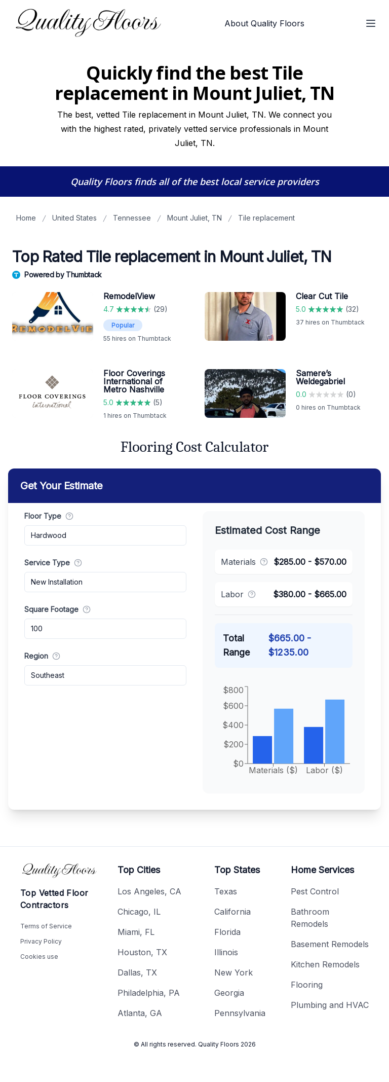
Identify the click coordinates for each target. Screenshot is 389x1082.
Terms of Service (46, 926)
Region (42, 656)
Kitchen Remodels (325, 964)
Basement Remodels (330, 944)
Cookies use (39, 956)
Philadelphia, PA (149, 993)
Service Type (53, 562)
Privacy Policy (41, 941)
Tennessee (132, 217)
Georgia (229, 993)
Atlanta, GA (140, 1013)
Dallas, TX (137, 972)
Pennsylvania (239, 1013)
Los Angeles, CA (149, 891)
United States (74, 217)
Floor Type (48, 516)
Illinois (226, 952)
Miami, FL (136, 932)
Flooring (307, 985)
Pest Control (315, 891)
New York (233, 972)
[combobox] (105, 535)
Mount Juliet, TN (194, 217)
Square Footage (57, 609)
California (232, 912)
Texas (225, 891)
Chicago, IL (139, 912)
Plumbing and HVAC (330, 1005)
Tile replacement (266, 217)
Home (26, 217)
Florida (227, 932)
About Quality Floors (264, 23)
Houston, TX (142, 952)
